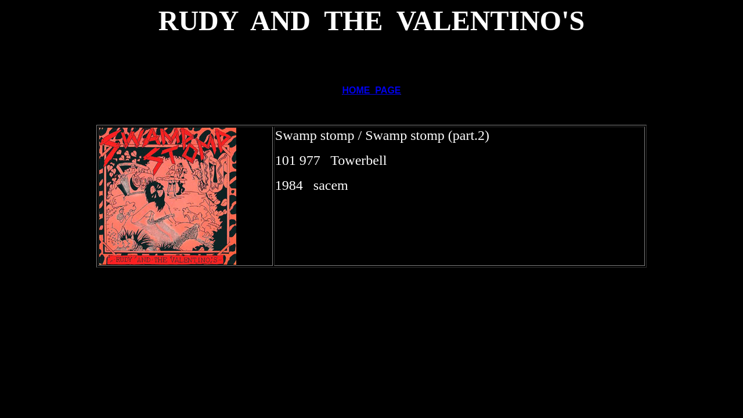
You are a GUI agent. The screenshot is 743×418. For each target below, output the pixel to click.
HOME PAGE (371, 90)
